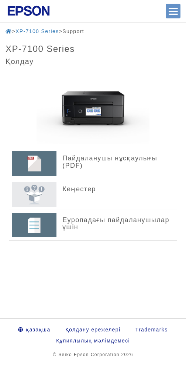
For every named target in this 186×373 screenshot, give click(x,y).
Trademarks (151, 330)
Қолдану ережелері (93, 330)
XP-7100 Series (37, 31)
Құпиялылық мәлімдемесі (93, 341)
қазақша (34, 330)
